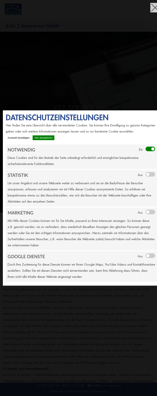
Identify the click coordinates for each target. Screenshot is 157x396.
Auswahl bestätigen (19, 137)
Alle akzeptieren (44, 137)
